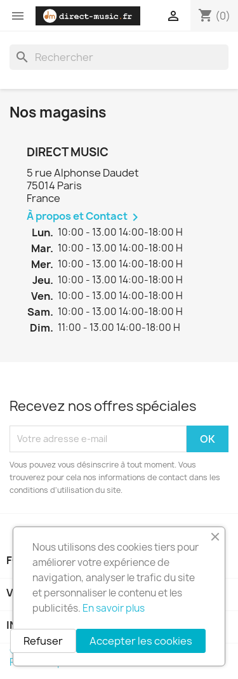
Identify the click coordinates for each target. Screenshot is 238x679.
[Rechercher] (119, 57)
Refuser (43, 641)
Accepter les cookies (140, 641)
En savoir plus (114, 608)
